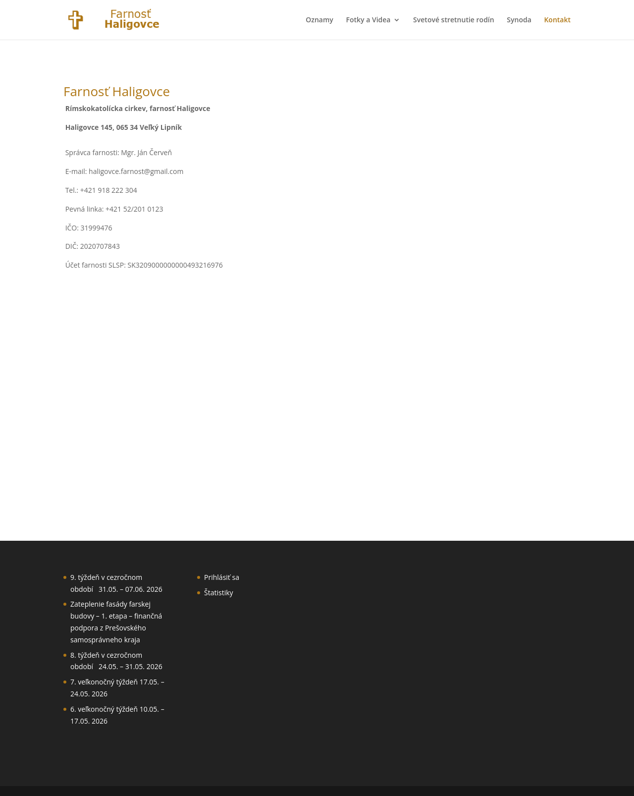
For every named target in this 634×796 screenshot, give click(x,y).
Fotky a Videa (368, 20)
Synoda (519, 20)
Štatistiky (218, 592)
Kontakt (557, 20)
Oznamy (319, 20)
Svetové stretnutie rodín (453, 20)
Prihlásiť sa (221, 577)
